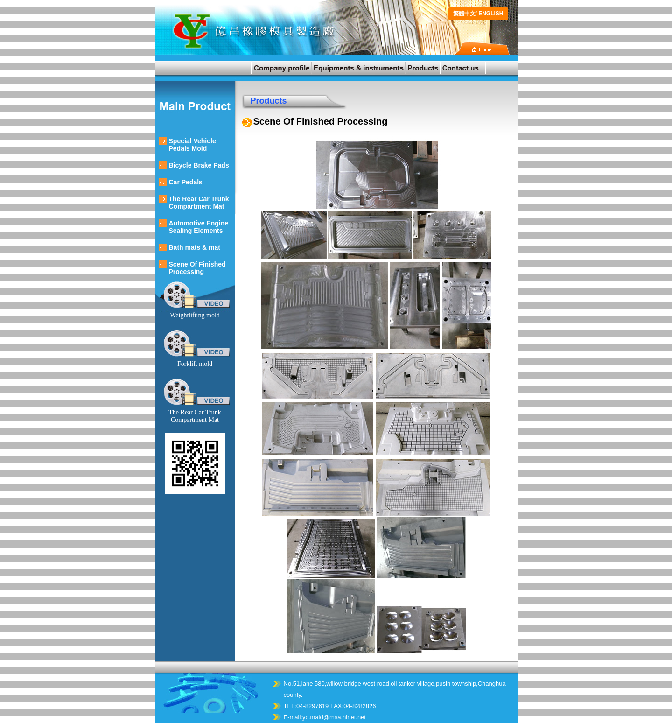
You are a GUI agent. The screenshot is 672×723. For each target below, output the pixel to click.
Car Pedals (186, 182)
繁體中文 (464, 13)
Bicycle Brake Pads (199, 165)
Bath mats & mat (194, 247)
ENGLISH (490, 13)
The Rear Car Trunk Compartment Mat (199, 202)
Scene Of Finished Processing (197, 267)
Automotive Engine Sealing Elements (199, 226)
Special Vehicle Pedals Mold (192, 144)
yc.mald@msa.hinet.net (334, 717)
